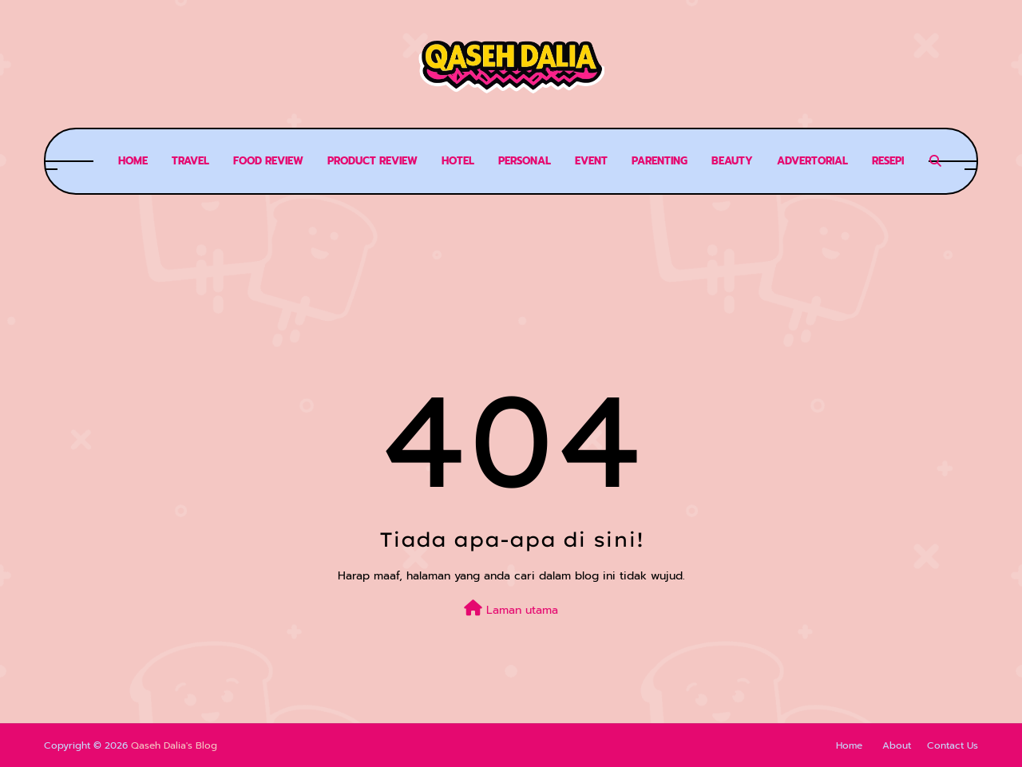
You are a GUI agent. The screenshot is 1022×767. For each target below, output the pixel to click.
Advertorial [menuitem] (812, 160)
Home (849, 745)
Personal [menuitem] (524, 160)
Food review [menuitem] (268, 160)
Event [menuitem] (591, 160)
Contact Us (952, 745)
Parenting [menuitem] (659, 160)
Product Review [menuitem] (372, 160)
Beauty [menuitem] (732, 160)
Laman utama (511, 609)
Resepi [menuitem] (888, 160)
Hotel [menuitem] (458, 160)
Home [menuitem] (133, 160)
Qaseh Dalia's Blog (174, 745)
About (896, 745)
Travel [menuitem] (190, 160)
